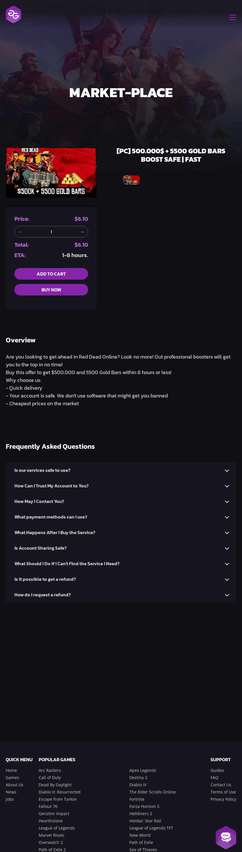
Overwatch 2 (51, 842)
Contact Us (221, 784)
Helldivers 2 (140, 813)
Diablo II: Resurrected (60, 792)
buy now (51, 289)
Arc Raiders (50, 770)
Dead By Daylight (55, 784)
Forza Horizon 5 (144, 806)
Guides (217, 770)
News (11, 792)
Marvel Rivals (51, 835)
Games (12, 777)
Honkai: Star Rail (145, 820)
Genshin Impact (54, 813)
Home (11, 770)
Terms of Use (223, 792)
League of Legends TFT (151, 828)
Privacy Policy (223, 799)
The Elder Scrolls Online (152, 792)
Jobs (10, 799)
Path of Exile (141, 842)
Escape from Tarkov (58, 799)
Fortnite (136, 799)
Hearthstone (51, 820)
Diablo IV (137, 784)
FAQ (214, 777)
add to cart (51, 273)
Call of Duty (50, 777)
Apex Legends (142, 770)
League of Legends (57, 828)
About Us (14, 784)
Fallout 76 (48, 806)
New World (140, 835)
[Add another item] (82, 231)
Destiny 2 (138, 777)
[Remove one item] (20, 231)
